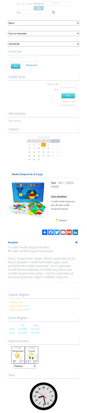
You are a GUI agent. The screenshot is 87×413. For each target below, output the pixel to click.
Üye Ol (19, 4)
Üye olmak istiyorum (68, 105)
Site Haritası (15, 120)
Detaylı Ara (31, 65)
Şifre (56, 89)
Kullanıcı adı (52, 84)
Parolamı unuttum (69, 101)
